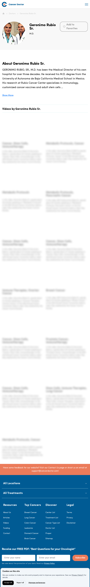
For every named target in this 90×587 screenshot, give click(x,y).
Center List (50, 513)
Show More (7, 95)
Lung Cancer (29, 518)
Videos (6, 523)
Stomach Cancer (31, 533)
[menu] (86, 4)
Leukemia (28, 528)
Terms (69, 513)
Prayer (48, 533)
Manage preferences (37, 583)
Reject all (20, 583)
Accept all (8, 583)
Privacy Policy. (49, 563)
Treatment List (52, 518)
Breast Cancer (30, 513)
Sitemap (49, 539)
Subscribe (80, 558)
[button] (45, 483)
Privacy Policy (77, 575)
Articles (6, 518)
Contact (6, 533)
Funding (6, 528)
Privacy (70, 518)
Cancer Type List (53, 523)
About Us (7, 513)
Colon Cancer (30, 523)
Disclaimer (71, 523)
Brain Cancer (30, 539)
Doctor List (50, 528)
